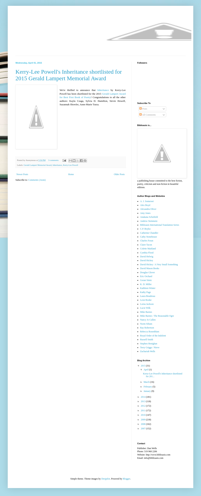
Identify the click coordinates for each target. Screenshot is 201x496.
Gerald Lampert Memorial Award (37, 165)
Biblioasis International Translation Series (159, 225)
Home (71, 174)
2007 (143, 428)
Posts (143, 108)
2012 (143, 405)
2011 (143, 410)
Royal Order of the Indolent (153, 335)
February (148, 386)
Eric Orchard (146, 276)
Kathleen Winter (147, 288)
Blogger (126, 478)
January (147, 391)
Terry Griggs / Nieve (149, 347)
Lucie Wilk (145, 308)
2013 (143, 401)
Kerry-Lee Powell (70, 165)
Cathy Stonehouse (148, 236)
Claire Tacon (146, 244)
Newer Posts (22, 174)
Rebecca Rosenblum (149, 331)
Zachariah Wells (147, 351)
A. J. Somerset (147, 201)
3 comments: (53, 160)
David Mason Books (149, 268)
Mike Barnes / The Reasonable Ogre (157, 316)
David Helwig (146, 256)
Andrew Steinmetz (149, 221)
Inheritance (103, 90)
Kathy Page (145, 292)
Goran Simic (146, 280)
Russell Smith (146, 339)
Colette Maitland (148, 248)
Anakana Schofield (149, 217)
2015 (143, 365)
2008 (143, 424)
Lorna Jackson (147, 304)
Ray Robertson (147, 327)
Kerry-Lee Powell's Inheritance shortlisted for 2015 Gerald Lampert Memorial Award (68, 74)
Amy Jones (145, 213)
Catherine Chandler (149, 233)
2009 (143, 419)
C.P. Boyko (145, 228)
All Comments (147, 114)
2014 (143, 397)
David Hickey (146, 260)
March (147, 382)
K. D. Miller (146, 284)
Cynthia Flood (146, 252)
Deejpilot (105, 478)
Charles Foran (146, 240)
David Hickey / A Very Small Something (159, 264)
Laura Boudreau (147, 296)
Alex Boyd (145, 205)
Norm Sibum (146, 323)
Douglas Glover (147, 272)
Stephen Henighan (148, 343)
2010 (143, 415)
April (146, 369)
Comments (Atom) (37, 180)
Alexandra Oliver (148, 209)
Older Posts (119, 174)
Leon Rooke (146, 300)
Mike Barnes (146, 312)
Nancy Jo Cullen (148, 319)
